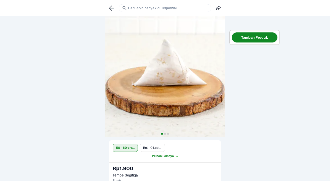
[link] (112, 8)
